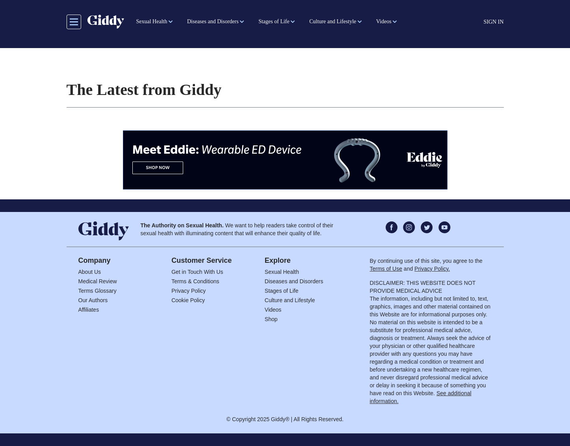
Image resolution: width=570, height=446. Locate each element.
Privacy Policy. (432, 269)
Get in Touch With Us (197, 272)
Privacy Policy (188, 291)
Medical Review (97, 281)
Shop (271, 319)
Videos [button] (384, 21)
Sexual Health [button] (151, 21)
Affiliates (88, 310)
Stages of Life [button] (274, 21)
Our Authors (93, 300)
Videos (273, 310)
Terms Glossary (97, 291)
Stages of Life (282, 291)
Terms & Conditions (195, 281)
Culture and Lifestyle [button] (332, 21)
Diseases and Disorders (294, 281)
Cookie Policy (188, 300)
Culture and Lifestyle (290, 300)
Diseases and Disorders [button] (213, 21)
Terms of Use (386, 269)
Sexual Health (282, 272)
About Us (89, 272)
